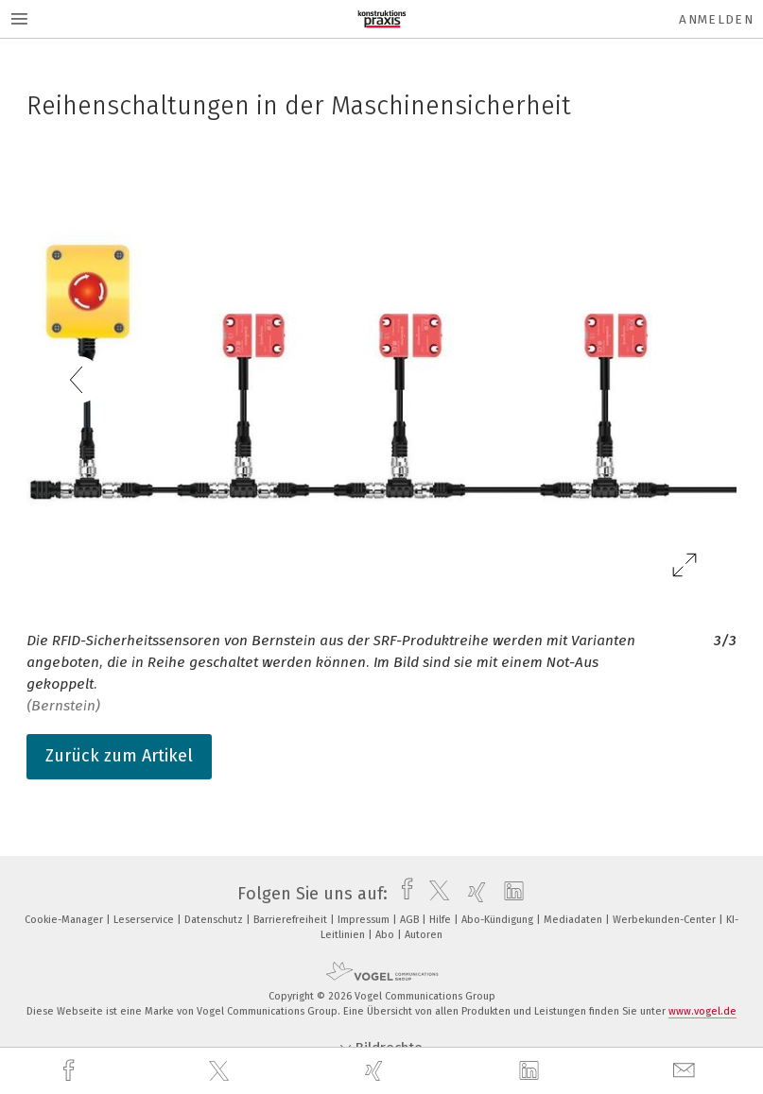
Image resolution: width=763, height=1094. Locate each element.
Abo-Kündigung (498, 920)
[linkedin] (531, 1071)
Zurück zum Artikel (119, 755)
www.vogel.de (702, 1011)
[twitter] (221, 1071)
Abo (386, 935)
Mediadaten (574, 920)
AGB (411, 920)
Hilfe (441, 920)
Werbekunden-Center (666, 920)
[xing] (376, 1071)
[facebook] (70, 1070)
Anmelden (716, 19)
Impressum (365, 920)
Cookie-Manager (65, 920)
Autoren (423, 935)
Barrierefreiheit (291, 920)
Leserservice (145, 920)
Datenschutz (215, 920)
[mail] (686, 1070)
